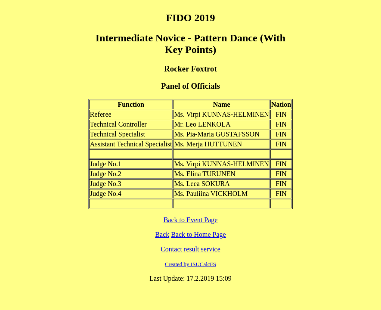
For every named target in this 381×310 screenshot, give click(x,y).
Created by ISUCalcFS (190, 264)
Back (162, 234)
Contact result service (190, 249)
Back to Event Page (191, 219)
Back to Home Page (198, 234)
